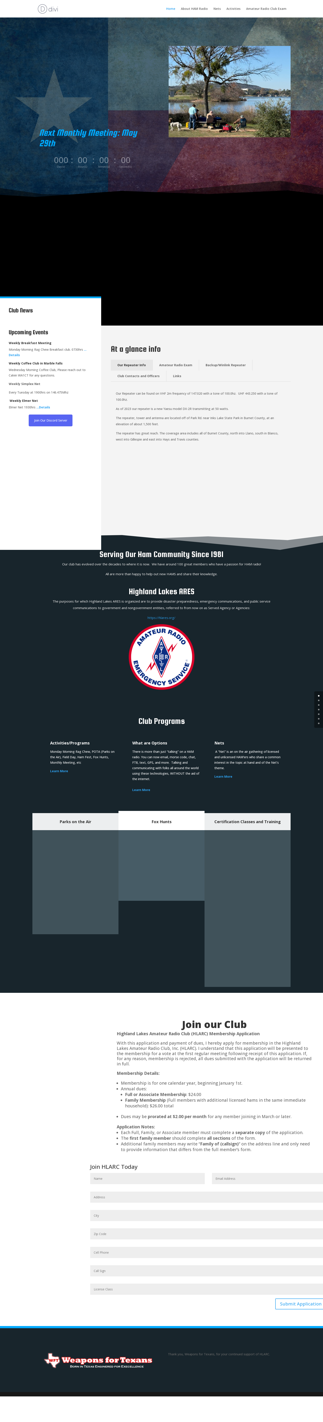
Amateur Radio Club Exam (266, 9)
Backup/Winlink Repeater (226, 365)
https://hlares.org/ (161, 617)
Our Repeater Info (131, 365)
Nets (217, 9)
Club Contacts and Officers (138, 376)
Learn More (141, 790)
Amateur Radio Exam (175, 365)
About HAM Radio (194, 9)
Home (170, 9)
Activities (233, 9)
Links (177, 376)
